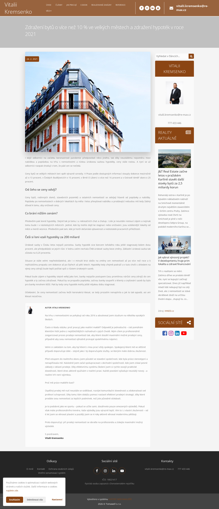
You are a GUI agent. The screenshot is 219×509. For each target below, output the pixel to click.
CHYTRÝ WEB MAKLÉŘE (120, 499)
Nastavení (57, 499)
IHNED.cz (169, 310)
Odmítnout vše (35, 499)
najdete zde (12, 490)
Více (48, 11)
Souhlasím (14, 499)
